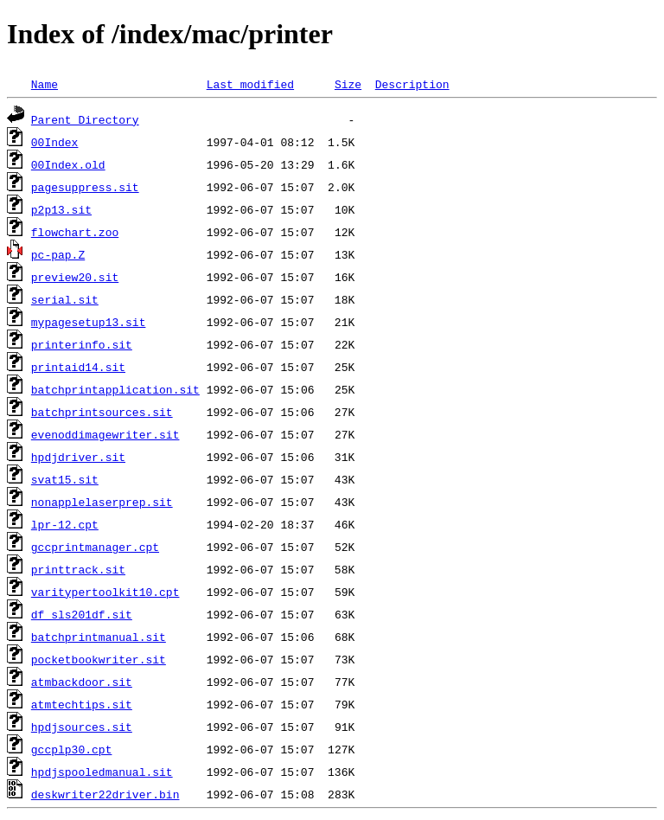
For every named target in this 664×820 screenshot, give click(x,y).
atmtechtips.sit (81, 704)
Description (412, 84)
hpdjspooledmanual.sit (102, 771)
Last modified (250, 84)
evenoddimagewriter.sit (105, 434)
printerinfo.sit (81, 344)
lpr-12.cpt (65, 524)
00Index (55, 142)
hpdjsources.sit (81, 726)
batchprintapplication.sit (115, 389)
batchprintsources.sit (102, 412)
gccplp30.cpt (71, 749)
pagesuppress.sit (85, 187)
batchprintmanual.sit (98, 636)
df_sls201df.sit (81, 614)
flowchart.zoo (74, 232)
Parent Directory (85, 119)
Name (44, 84)
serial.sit (65, 299)
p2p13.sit (61, 209)
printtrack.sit (78, 569)
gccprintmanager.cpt (95, 546)
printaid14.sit (78, 367)
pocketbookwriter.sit (98, 659)
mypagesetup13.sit (88, 322)
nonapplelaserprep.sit (102, 501)
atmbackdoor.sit (81, 681)
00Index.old (68, 164)
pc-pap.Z (58, 254)
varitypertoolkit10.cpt (105, 591)
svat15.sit (65, 479)
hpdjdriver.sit (78, 456)
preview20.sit (74, 277)
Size (348, 84)
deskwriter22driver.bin (105, 794)
